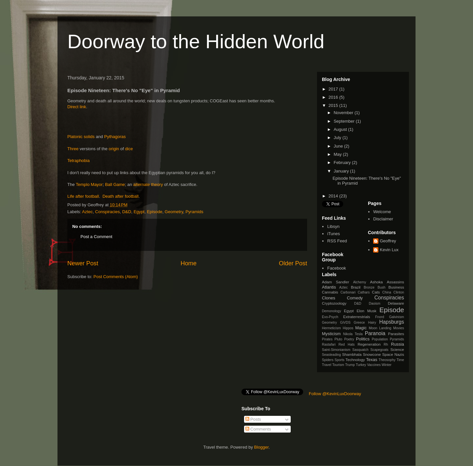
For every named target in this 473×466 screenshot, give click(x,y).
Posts (253, 419)
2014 (333, 195)
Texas (371, 359)
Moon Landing (380, 328)
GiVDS (345, 322)
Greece (359, 322)
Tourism (338, 365)
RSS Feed (337, 240)
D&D (126, 211)
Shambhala (352, 354)
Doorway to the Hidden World (196, 41)
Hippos (348, 328)
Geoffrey (388, 240)
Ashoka (376, 282)
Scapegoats (380, 350)
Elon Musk (366, 311)
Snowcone (372, 354)
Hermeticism (331, 328)
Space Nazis (393, 354)
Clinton (399, 292)
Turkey (361, 365)
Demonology (331, 311)
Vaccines (373, 365)
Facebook (336, 268)
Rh (386, 344)
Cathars (364, 292)
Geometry (174, 211)
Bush (381, 287)
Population (380, 339)
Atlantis (329, 287)
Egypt (139, 211)
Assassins (395, 282)
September (345, 121)
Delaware (396, 303)
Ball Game (115, 184)
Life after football (83, 196)
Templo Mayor (89, 184)
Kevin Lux (389, 249)
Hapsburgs (391, 322)
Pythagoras (115, 136)
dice (129, 148)
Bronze (369, 287)
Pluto (338, 339)
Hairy (372, 322)
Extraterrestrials (356, 316)
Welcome (382, 211)
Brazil (355, 287)
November (344, 112)
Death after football (120, 196)
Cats (376, 292)
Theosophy (387, 360)
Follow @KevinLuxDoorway (335, 393)
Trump (350, 365)
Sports (340, 360)
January (342, 171)
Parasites (396, 334)
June (339, 146)
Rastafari (329, 344)
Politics (363, 338)
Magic (361, 327)
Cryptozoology (334, 303)
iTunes (333, 233)
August (341, 129)
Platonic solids (81, 136)
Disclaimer (383, 218)
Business (396, 287)
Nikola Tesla (353, 334)
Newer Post (82, 263)
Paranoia (375, 333)
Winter (387, 365)
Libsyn (333, 226)
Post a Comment (96, 236)
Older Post (293, 263)
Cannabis (330, 292)
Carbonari (348, 292)
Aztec (87, 211)
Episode (154, 211)
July (338, 137)
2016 (333, 97)
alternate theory (148, 184)
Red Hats (346, 344)
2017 (333, 89)
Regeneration (369, 344)
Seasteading (331, 354)
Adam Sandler (335, 282)
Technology (355, 359)
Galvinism (396, 317)
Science (397, 349)
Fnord (379, 317)
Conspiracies (107, 211)
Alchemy (359, 282)
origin (114, 148)
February (343, 162)
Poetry (349, 339)
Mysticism (331, 333)
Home (189, 263)
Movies (398, 328)
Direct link (76, 106)
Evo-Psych (330, 317)
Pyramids (194, 211)
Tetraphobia (78, 160)
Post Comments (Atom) (116, 276)
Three (73, 148)
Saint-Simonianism (336, 350)
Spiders (327, 360)
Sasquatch (360, 350)
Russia (397, 344)
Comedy (355, 297)
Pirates (327, 339)
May (338, 154)
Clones (328, 297)
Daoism (374, 303)
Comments (258, 429)
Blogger (261, 447)
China (386, 292)
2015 (333, 105)
